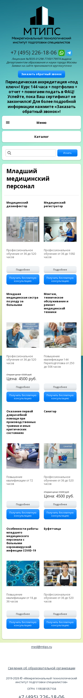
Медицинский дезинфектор (17, 204)
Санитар (50, 411)
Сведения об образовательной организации (41, 668)
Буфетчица (52, 529)
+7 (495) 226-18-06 (34, 52)
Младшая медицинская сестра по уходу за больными (22, 299)
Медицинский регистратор (55, 204)
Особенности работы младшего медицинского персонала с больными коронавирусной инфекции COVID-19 (22, 539)
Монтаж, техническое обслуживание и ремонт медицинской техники (56, 303)
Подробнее (23, 269)
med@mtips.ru (41, 647)
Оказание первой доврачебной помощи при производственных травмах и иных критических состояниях (21, 422)
